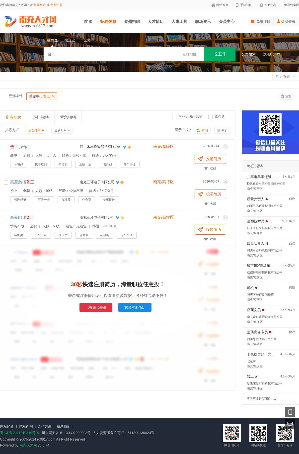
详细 (205, 130)
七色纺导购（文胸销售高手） (269, 354)
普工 (39, 96)
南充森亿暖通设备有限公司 (265, 317)
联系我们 (64, 426)
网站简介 (7, 426)
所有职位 (14, 117)
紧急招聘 (68, 117)
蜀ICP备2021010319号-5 (19, 433)
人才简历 (156, 21)
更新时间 (61, 130)
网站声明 (26, 426)
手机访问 (246, 5)
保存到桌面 (291, 5)
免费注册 (56, 5)
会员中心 (227, 21)
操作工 (20, 147)
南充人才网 (28, 445)
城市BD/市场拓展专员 (264, 266)
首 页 (88, 21)
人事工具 (179, 21)
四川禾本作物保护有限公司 (101, 147)
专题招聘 (132, 21)
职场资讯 (203, 21)
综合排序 (34, 130)
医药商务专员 (257, 332)
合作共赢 (45, 426)
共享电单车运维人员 (262, 177)
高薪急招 (22, 182)
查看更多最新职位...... (261, 398)
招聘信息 (108, 21)
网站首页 (222, 5)
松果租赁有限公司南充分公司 (266, 183)
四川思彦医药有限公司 (262, 339)
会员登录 (286, 21)
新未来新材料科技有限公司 (265, 228)
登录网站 (40, 5)
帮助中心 (270, 5)
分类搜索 (249, 54)
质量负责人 (255, 199)
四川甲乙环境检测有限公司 (265, 206)
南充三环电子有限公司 (97, 182)
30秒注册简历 (135, 307)
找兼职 (271, 54)
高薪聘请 (22, 217)
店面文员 (254, 310)
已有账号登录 (95, 307)
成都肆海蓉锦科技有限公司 (265, 272)
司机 (250, 288)
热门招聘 (41, 117)
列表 (224, 130)
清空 (288, 96)
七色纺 (251, 361)
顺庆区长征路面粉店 (260, 294)
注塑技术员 (255, 221)
